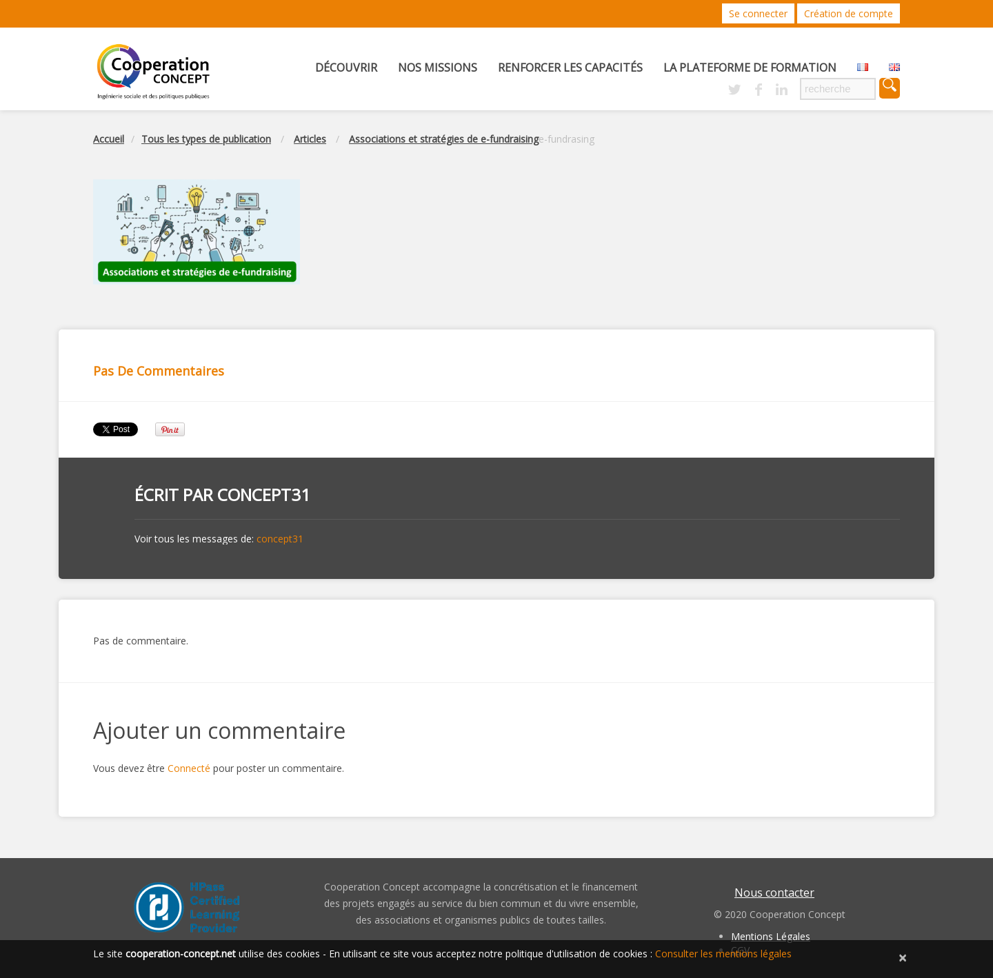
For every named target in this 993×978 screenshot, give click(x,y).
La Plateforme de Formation (749, 67)
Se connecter (758, 13)
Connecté (189, 768)
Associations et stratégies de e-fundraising (444, 138)
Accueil (108, 138)
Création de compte (848, 13)
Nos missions (437, 67)
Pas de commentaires (158, 371)
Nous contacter (774, 892)
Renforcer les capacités (570, 67)
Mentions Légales (770, 936)
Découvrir (346, 67)
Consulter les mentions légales (723, 953)
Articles (310, 138)
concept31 (263, 494)
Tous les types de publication (206, 138)
